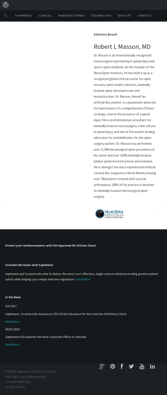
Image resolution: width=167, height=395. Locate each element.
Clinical (45, 15)
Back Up (124, 15)
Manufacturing (71, 15)
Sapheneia (23, 15)
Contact (144, 15)
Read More (84, 279)
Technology (101, 15)
